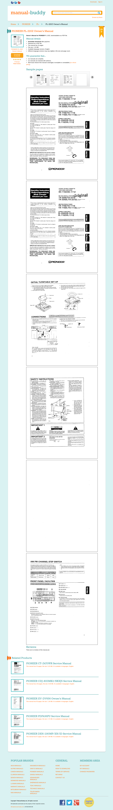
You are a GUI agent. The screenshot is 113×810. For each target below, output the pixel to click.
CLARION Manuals (17, 774)
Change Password (87, 771)
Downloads (93, 2)
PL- (37, 24)
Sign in (100, 2)
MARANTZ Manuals (18, 786)
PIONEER (26, 24)
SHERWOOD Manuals (38, 782)
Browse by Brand (97, 17)
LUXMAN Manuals (17, 783)
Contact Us (60, 777)
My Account (84, 765)
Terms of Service (62, 771)
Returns (59, 774)
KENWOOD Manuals (18, 780)
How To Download (63, 768)
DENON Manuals (17, 777)
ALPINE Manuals (17, 768)
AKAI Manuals (16, 765)
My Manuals (84, 768)
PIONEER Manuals (37, 771)
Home (13, 24)
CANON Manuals (17, 771)
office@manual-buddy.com (17, 806)
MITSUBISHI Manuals (18, 789)
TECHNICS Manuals (37, 788)
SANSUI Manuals (36, 774)
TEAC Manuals (35, 785)
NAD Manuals (16, 792)
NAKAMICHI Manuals (37, 765)
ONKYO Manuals (36, 768)
